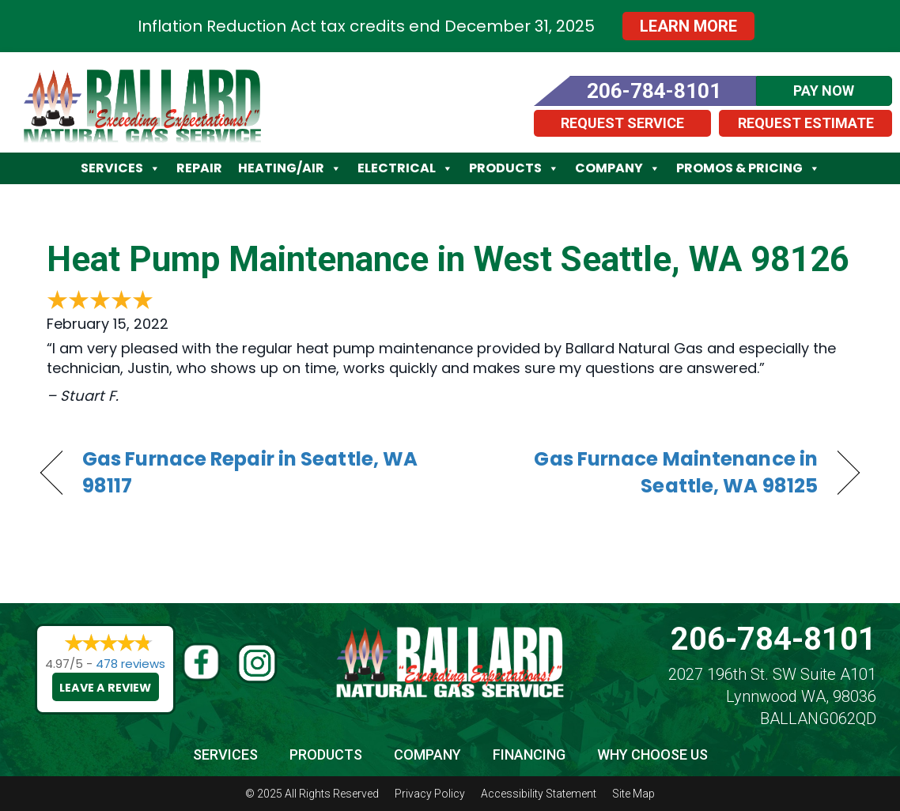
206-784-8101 (773, 639)
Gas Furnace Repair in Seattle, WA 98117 (250, 473)
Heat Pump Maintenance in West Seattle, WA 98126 (448, 259)
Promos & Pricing (748, 168)
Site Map (633, 793)
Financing (529, 754)
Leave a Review (106, 688)
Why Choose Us (652, 754)
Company (617, 168)
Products (514, 168)
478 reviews (131, 663)
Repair (199, 168)
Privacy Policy (430, 793)
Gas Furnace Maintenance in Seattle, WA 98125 (646, 473)
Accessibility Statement (538, 793)
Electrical (405, 168)
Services (121, 168)
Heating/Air (290, 168)
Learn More (688, 26)
